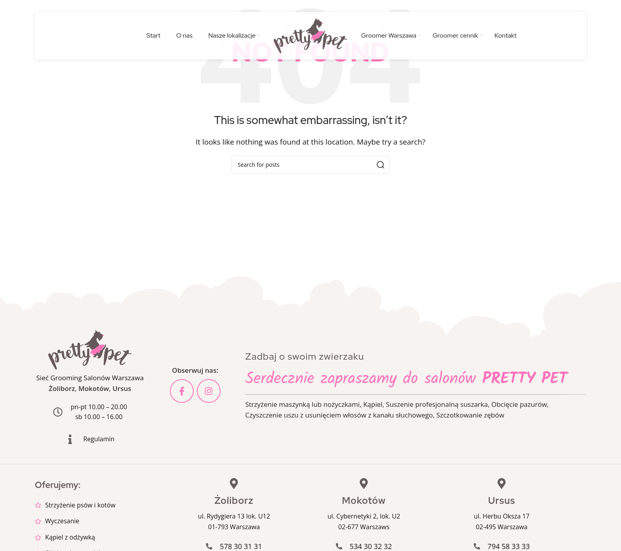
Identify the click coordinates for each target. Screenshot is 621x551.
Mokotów (93, 388)
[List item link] (104, 505)
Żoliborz (62, 388)
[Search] (310, 165)
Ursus (121, 388)
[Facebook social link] (182, 391)
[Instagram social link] (209, 391)
